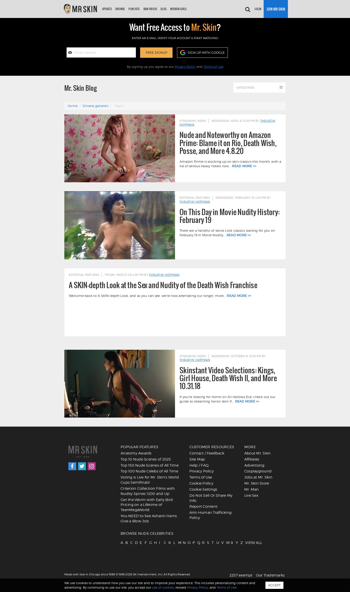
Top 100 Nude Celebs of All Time (149, 471)
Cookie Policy (201, 483)
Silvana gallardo (95, 106)
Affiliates (251, 459)
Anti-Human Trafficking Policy (210, 515)
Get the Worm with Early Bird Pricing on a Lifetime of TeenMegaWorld (147, 505)
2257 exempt (241, 575)
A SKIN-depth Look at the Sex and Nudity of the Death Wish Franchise (163, 285)
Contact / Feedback (206, 453)
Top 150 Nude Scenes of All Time (150, 465)
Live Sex (251, 495)
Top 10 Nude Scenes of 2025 (146, 459)
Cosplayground (257, 471)
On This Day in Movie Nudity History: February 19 (229, 216)
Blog (164, 9)
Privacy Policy (185, 67)
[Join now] (276, 9)
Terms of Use (213, 67)
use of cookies (163, 587)
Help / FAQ (199, 465)
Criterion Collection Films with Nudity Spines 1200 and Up (148, 491)
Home (73, 106)
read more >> (244, 166)
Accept (274, 585)
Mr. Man (251, 489)
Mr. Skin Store (256, 483)
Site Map (197, 459)
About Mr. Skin (257, 453)
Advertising (254, 465)
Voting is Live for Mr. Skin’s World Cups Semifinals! (150, 480)
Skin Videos (150, 9)
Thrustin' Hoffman (194, 201)
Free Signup (156, 52)
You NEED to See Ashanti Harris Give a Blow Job (149, 518)
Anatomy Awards (136, 453)
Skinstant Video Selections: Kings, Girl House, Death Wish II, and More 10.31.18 (228, 378)
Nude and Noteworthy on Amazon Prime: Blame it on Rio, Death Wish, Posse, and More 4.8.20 (227, 143)
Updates (107, 9)
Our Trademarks (270, 575)
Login (258, 9)
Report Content (203, 506)
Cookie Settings (203, 489)
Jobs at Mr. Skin (258, 477)
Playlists (133, 9)
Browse (120, 9)
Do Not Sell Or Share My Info (211, 498)
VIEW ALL (247, 543)
